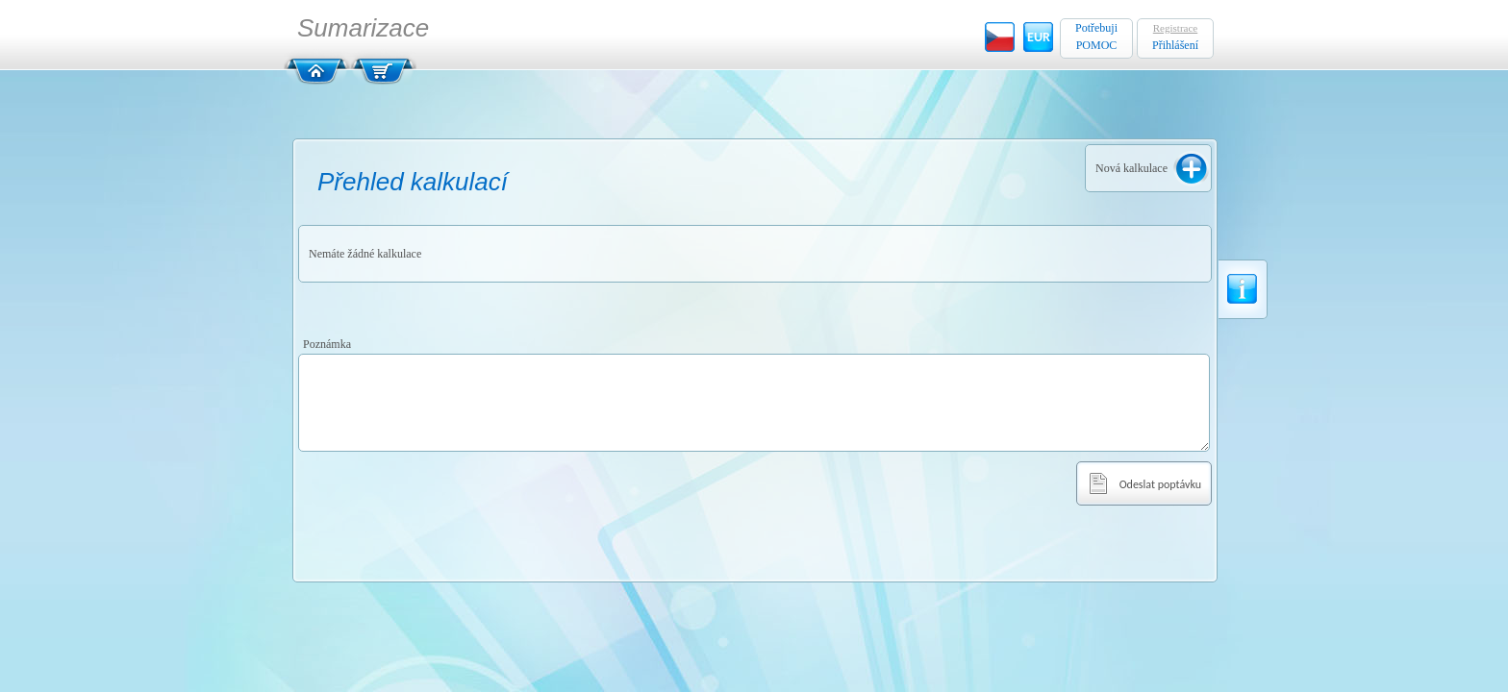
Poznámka (327, 344)
